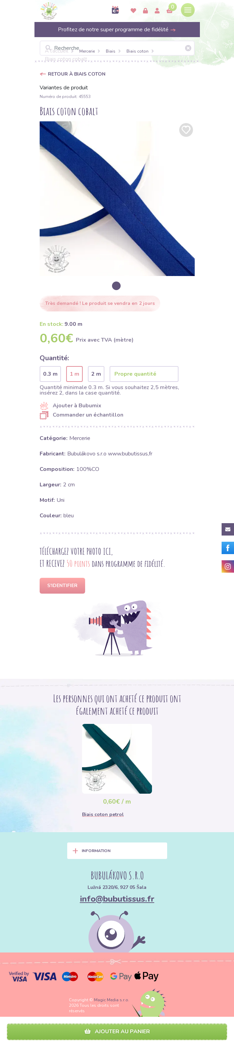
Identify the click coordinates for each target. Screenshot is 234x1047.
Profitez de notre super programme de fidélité (117, 29)
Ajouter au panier (117, 1031)
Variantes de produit (64, 87)
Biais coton (137, 51)
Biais (110, 51)
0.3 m (50, 374)
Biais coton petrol (103, 814)
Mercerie (87, 51)
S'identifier (62, 585)
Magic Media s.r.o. (111, 1000)
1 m (74, 374)
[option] (117, 198)
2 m (96, 374)
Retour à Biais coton (76, 74)
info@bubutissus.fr (117, 898)
